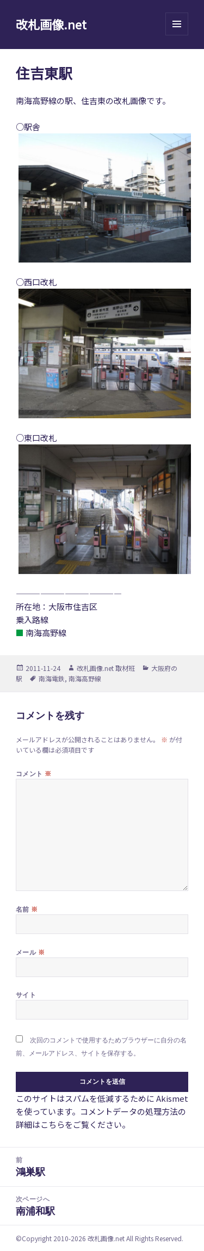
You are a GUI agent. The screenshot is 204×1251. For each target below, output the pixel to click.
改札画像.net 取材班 (106, 668)
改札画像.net (51, 24)
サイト (26, 994)
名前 (27, 909)
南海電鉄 (52, 678)
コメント (34, 773)
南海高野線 (85, 678)
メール (30, 952)
